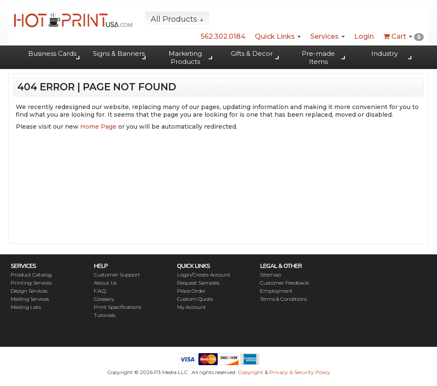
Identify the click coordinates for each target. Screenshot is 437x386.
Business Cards (52, 53)
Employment (276, 291)
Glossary (104, 299)
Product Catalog (31, 274)
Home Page (98, 126)
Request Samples (198, 282)
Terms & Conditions (283, 299)
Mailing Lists (26, 307)
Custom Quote (195, 299)
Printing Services (31, 282)
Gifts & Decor (252, 53)
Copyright (250, 372)
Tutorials (104, 315)
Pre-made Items (318, 57)
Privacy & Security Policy (299, 372)
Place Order (191, 291)
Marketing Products (185, 57)
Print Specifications (117, 307)
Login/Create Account (203, 274)
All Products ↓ (177, 19)
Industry (384, 53)
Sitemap (270, 274)
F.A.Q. (100, 291)
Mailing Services (30, 299)
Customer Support (117, 274)
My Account (191, 307)
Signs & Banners (119, 53)
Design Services (29, 291)
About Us (105, 282)
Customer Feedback (284, 282)
